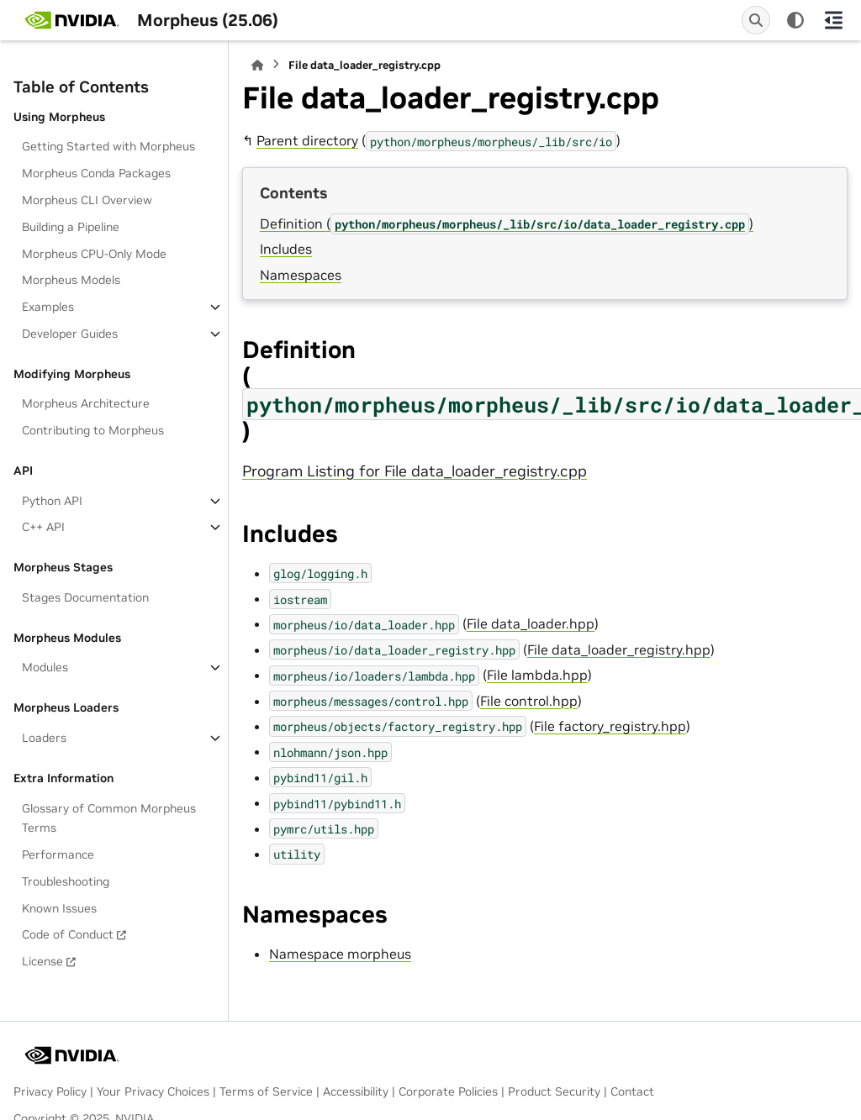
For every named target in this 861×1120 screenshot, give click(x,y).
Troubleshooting (65, 881)
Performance (58, 854)
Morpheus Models (71, 279)
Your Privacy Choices (153, 1091)
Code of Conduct (68, 934)
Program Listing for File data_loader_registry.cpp (414, 471)
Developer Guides (70, 333)
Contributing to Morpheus (93, 430)
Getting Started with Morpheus (108, 146)
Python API (52, 500)
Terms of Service (266, 1091)
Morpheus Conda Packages (96, 173)
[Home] (257, 65)
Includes (286, 248)
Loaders (44, 737)
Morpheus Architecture (86, 403)
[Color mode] (795, 20)
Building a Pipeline (70, 226)
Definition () (506, 223)
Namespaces (300, 274)
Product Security (554, 1091)
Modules (45, 667)
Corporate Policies (448, 1091)
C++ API (43, 526)
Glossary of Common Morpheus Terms (109, 818)
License (42, 961)
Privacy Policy (50, 1091)
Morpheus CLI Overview (87, 200)
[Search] (756, 20)
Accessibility (355, 1091)
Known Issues (59, 908)
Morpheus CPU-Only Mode (94, 253)
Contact (632, 1091)
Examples (48, 306)
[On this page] (833, 20)
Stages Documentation (85, 597)
